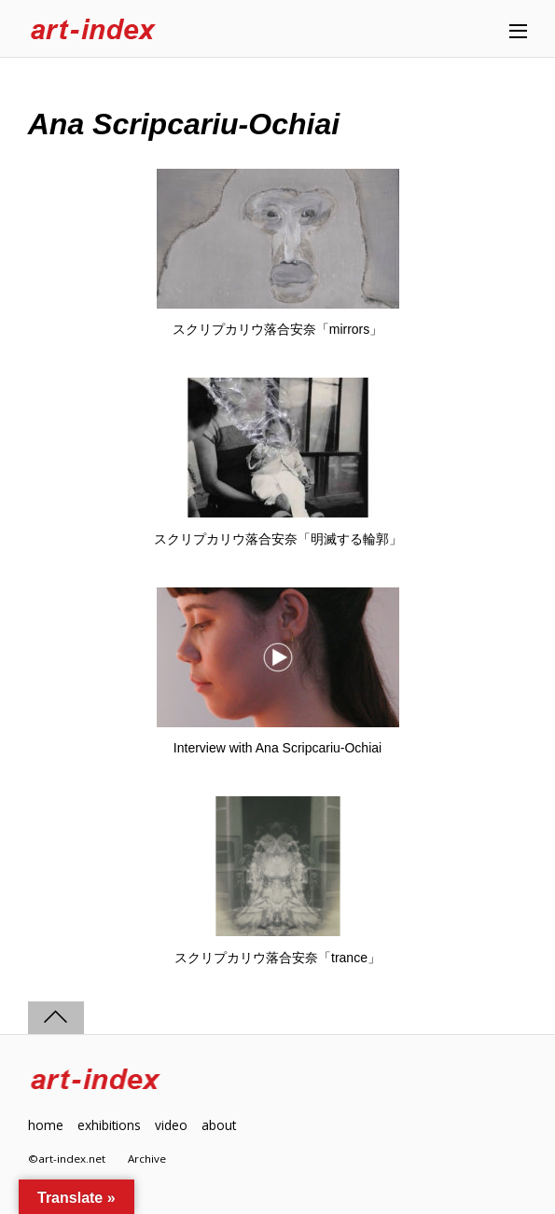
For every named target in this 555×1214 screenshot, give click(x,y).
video (171, 1125)
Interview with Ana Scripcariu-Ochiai (277, 747)
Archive (147, 1159)
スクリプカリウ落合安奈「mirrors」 (278, 329)
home (45, 1125)
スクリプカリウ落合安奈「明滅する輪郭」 (278, 538)
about (218, 1125)
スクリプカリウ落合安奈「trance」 (277, 957)
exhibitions (109, 1125)
